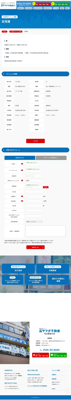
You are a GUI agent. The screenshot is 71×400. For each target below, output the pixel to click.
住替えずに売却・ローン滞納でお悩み (35, 380)
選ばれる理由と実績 (29, 8)
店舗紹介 (62, 8)
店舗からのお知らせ (56, 382)
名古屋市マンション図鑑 (16, 31)
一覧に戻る (35, 141)
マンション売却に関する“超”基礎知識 (37, 386)
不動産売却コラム (55, 384)
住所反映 (45, 187)
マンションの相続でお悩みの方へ (11, 386)
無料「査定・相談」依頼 (41, 4)
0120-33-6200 (24, 4)
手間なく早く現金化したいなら (14, 376)
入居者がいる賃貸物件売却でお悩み (34, 382)
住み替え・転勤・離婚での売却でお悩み (35, 378)
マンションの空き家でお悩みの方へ (12, 389)
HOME (4, 31)
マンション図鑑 (56, 8)
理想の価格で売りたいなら (13, 374)
